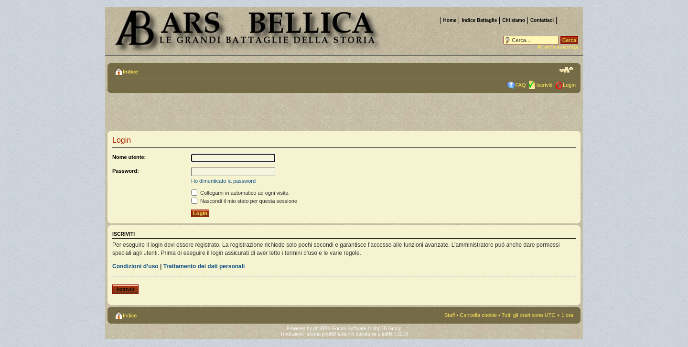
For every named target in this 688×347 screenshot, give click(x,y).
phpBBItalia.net (338, 333)
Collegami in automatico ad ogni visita (240, 193)
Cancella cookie (478, 315)
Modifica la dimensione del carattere (566, 69)
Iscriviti (544, 85)
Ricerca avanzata (558, 47)
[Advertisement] (231, 114)
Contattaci (542, 20)
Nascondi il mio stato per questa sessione (244, 201)
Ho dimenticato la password (223, 181)
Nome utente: (129, 157)
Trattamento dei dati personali (204, 266)
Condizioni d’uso (135, 266)
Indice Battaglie (479, 20)
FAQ (520, 85)
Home (450, 20)
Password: (125, 171)
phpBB (320, 328)
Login (569, 85)
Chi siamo (513, 20)
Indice (130, 71)
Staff (449, 315)
